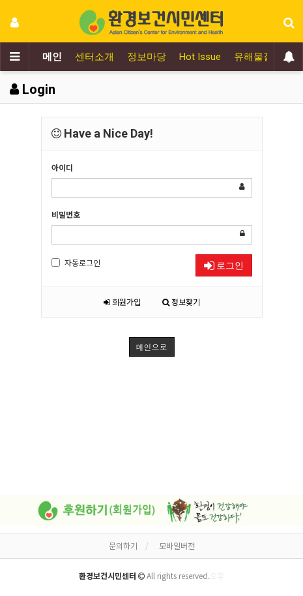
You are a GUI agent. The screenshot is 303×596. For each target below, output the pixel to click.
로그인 (224, 265)
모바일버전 (177, 545)
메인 (52, 57)
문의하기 (123, 545)
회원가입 (122, 301)
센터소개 (94, 57)
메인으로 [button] (151, 346)
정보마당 (146, 57)
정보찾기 (181, 301)
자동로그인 (75, 262)
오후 (217, 575)
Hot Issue (200, 57)
